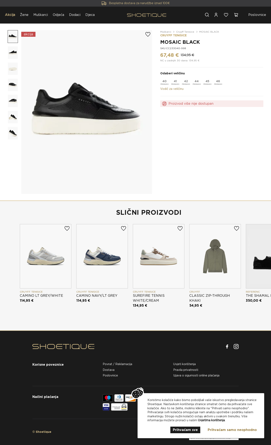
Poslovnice (257, 15)
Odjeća (58, 15)
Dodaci (74, 15)
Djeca (90, 15)
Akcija (10, 15)
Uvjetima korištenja (211, 420)
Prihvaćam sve (185, 430)
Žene (24, 15)
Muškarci (40, 15)
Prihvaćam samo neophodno (232, 430)
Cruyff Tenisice (185, 31)
